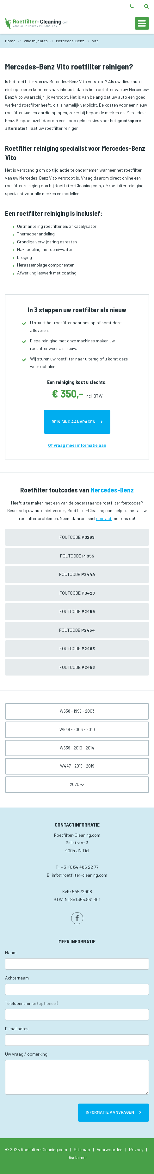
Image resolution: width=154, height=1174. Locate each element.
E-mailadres (16, 1028)
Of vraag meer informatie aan (77, 445)
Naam (10, 952)
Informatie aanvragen (110, 1112)
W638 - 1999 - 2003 (77, 711)
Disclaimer (77, 1157)
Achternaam (17, 977)
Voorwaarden (109, 1149)
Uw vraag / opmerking (26, 1054)
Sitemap (82, 1149)
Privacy (136, 1149)
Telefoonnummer (31, 1003)
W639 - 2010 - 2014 (77, 747)
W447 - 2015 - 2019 (77, 765)
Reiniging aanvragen (73, 421)
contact (104, 518)
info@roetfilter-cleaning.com (79, 875)
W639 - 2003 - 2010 (77, 729)
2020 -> (77, 784)
